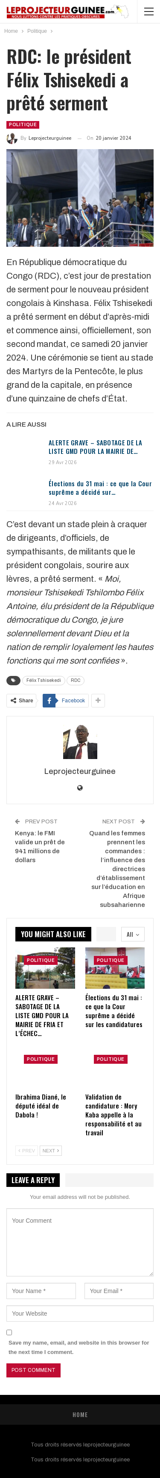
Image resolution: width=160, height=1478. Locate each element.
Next (51, 1150)
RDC (75, 680)
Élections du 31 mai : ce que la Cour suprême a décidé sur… (100, 488)
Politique (23, 124)
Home (80, 1414)
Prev (26, 1150)
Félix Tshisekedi (43, 680)
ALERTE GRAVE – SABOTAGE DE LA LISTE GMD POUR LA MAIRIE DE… (96, 447)
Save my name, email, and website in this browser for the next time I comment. (79, 1347)
